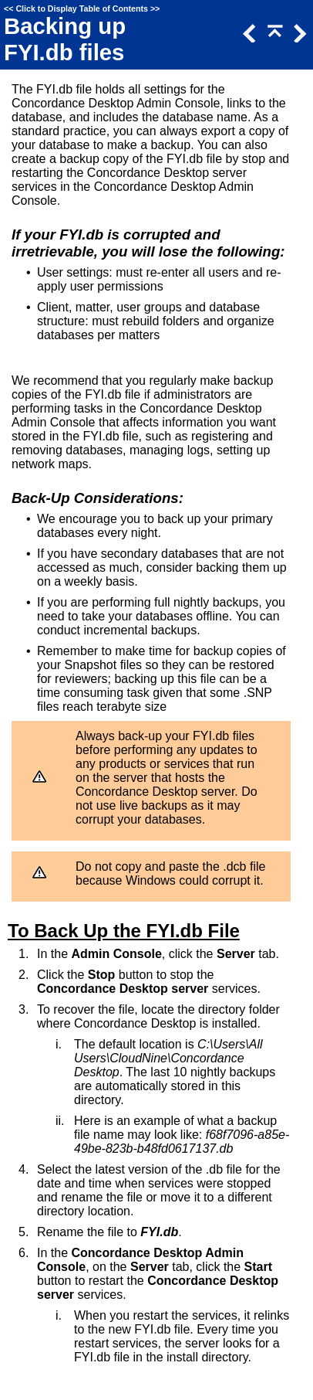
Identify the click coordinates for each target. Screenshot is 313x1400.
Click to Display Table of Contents (81, 8)
